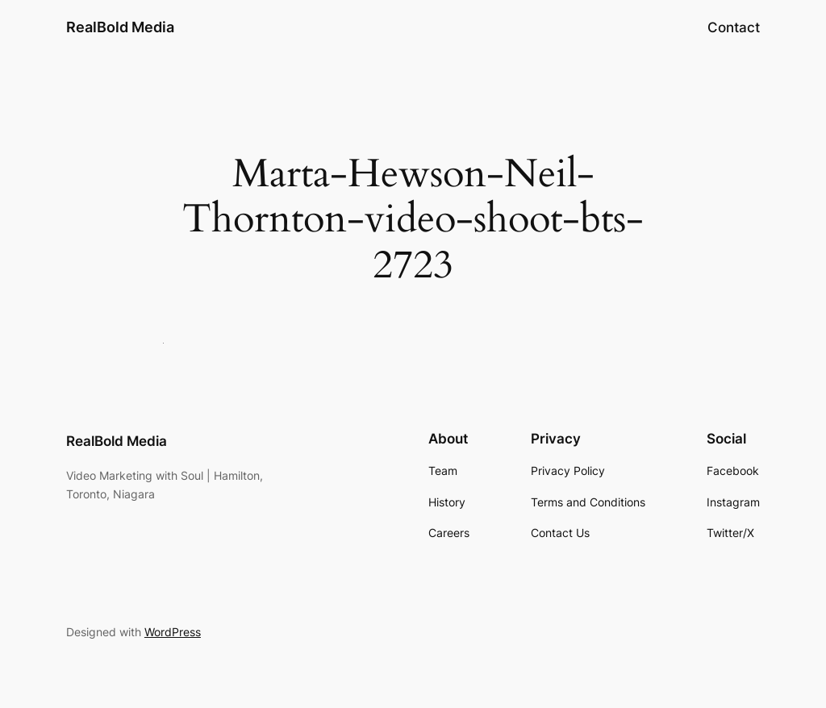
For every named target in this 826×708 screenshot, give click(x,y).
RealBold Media (120, 27)
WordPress (172, 632)
